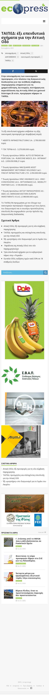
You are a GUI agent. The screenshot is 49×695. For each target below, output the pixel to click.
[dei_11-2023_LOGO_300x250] (24, 408)
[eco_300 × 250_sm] (21, 441)
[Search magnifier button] (45, 272)
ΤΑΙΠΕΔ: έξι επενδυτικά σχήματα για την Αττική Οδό (23, 37)
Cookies (39, 686)
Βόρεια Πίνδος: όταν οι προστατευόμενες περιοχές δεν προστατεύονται (29, 593)
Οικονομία (26, 45)
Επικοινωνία (22, 688)
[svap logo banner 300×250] (21, 375)
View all (41, 532)
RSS (8, 686)
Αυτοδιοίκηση (21, 563)
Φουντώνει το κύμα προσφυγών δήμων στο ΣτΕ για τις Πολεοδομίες (29, 558)
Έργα (10, 45)
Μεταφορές (17, 45)
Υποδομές (35, 45)
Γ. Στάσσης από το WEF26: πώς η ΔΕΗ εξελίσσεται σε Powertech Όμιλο (28, 541)
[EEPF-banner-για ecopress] (24, 510)
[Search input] (23, 272)
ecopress (16, 686)
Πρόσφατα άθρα (9, 533)
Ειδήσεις (4, 45)
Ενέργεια (18, 546)
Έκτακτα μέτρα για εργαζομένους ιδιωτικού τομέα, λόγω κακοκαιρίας (28, 575)
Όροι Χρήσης (27, 686)
